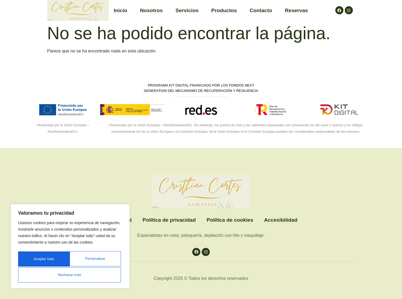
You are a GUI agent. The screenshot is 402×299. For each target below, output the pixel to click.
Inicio (120, 10)
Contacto (261, 10)
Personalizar (42, 260)
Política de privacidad (169, 220)
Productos (224, 10)
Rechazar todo (94, 260)
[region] (70, 247)
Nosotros (151, 10)
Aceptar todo (70, 275)
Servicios (186, 10)
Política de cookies (230, 220)
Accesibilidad (281, 220)
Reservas (296, 10)
